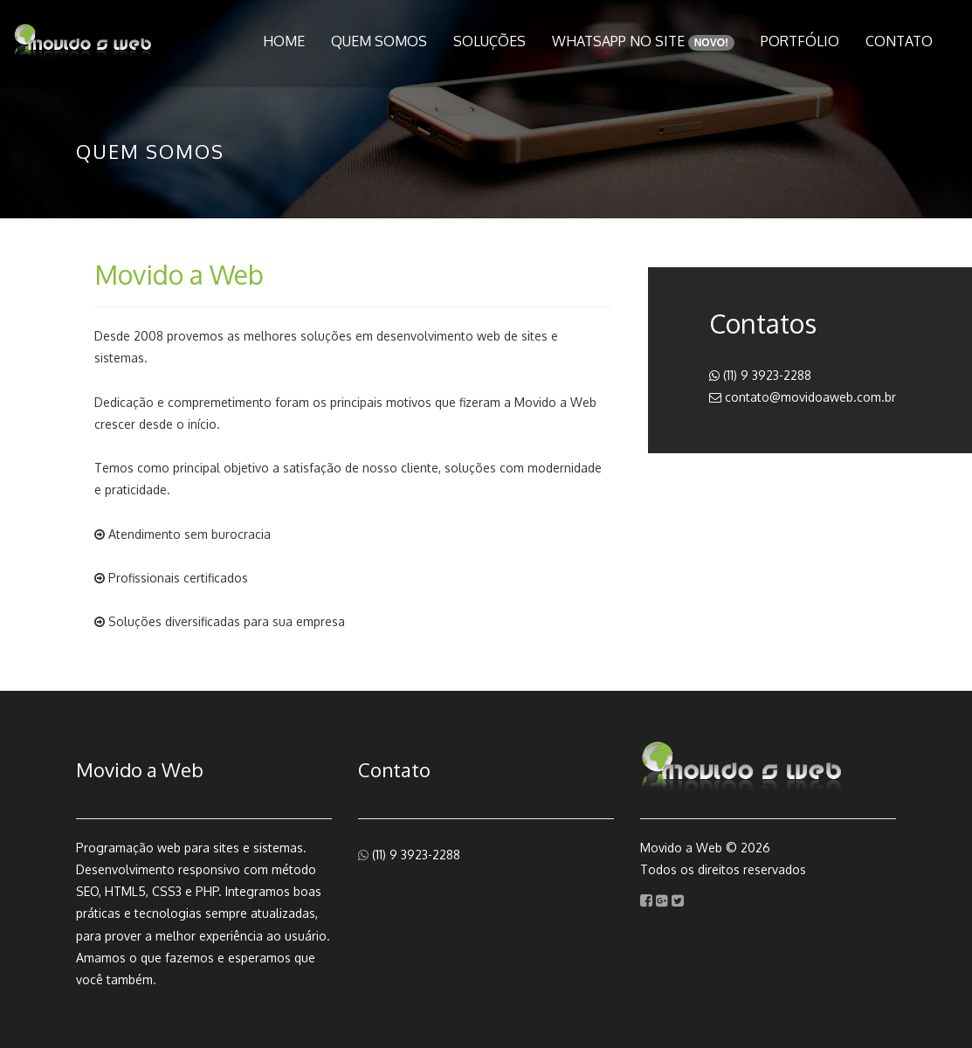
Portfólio (800, 41)
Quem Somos (379, 41)
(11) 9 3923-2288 (760, 375)
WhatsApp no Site (643, 41)
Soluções (489, 41)
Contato (899, 41)
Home (284, 41)
